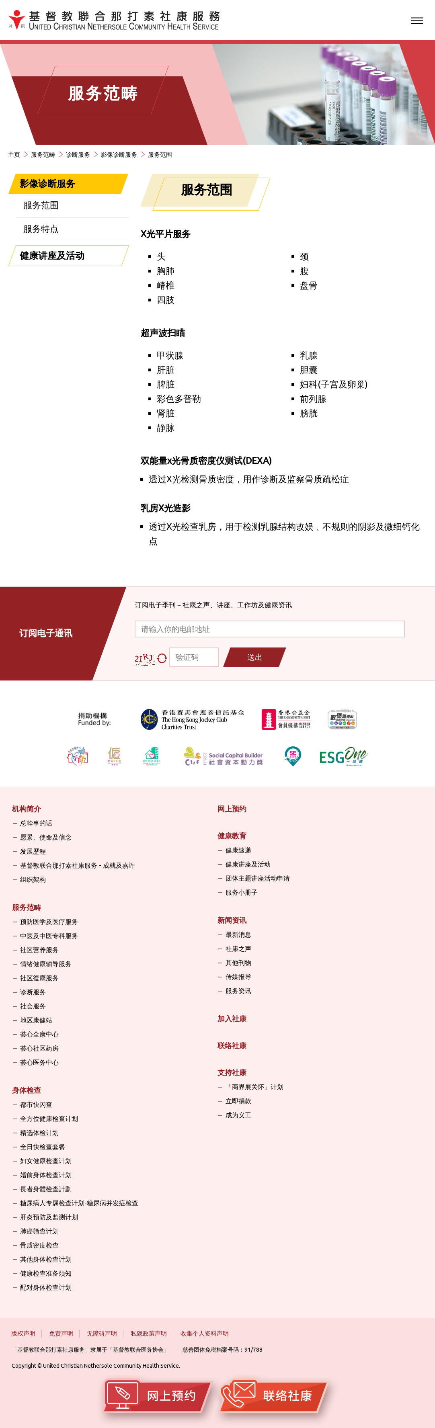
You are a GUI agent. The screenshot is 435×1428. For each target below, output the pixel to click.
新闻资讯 (232, 920)
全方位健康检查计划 (49, 1118)
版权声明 (23, 1333)
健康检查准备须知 (46, 1273)
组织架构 (33, 879)
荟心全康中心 (39, 1034)
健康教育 (232, 836)
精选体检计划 (39, 1132)
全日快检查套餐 (42, 1146)
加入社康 (232, 1018)
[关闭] (113, 184)
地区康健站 (36, 1020)
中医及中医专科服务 (49, 935)
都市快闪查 (36, 1104)
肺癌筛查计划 (39, 1231)
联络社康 (232, 1045)
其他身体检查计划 (46, 1259)
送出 (255, 657)
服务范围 (160, 154)
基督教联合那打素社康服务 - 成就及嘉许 (77, 865)
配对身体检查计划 (46, 1287)
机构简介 (26, 809)
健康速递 (238, 850)
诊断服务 (78, 154)
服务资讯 (238, 990)
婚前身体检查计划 (46, 1174)
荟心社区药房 (39, 1048)
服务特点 (41, 228)
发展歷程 (33, 851)
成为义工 (238, 1115)
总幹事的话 (36, 823)
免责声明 (61, 1333)
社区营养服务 (39, 949)
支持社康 (232, 1072)
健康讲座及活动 (52, 255)
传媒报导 (238, 976)
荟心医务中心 (39, 1062)
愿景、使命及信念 (46, 837)
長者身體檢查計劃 (46, 1188)
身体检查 (26, 1090)
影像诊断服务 (119, 154)
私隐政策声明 (149, 1333)
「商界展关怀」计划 (254, 1086)
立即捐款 (238, 1100)
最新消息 (238, 934)
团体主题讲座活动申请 (258, 878)
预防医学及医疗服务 (49, 921)
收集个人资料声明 (205, 1333)
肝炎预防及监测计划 (49, 1217)
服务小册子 (242, 892)
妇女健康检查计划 (46, 1160)
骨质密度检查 (39, 1245)
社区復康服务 (39, 977)
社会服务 (33, 1006)
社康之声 (238, 948)
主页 (14, 154)
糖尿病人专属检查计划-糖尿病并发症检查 (79, 1203)
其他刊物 (238, 962)
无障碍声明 (102, 1333)
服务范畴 (43, 154)
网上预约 (232, 809)
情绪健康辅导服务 (46, 963)
